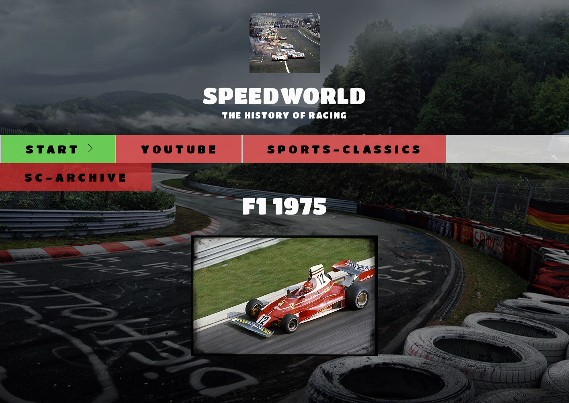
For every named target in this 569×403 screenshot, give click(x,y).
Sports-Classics (345, 148)
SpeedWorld (285, 95)
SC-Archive (76, 177)
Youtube (179, 148)
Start (53, 148)
